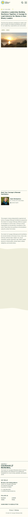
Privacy (11, 510)
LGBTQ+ (3, 30)
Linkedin (14, 498)
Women (8, 30)
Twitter (3, 499)
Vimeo (13, 499)
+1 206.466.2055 (6, 489)
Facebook (3, 498)
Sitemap (17, 510)
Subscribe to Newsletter (9, 504)
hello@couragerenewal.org (8, 491)
